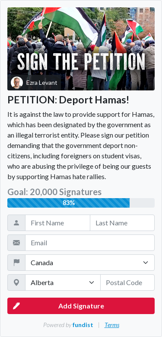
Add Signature (58, 306)
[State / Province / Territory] (63, 282)
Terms (112, 324)
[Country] (90, 262)
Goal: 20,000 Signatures (54, 191)
